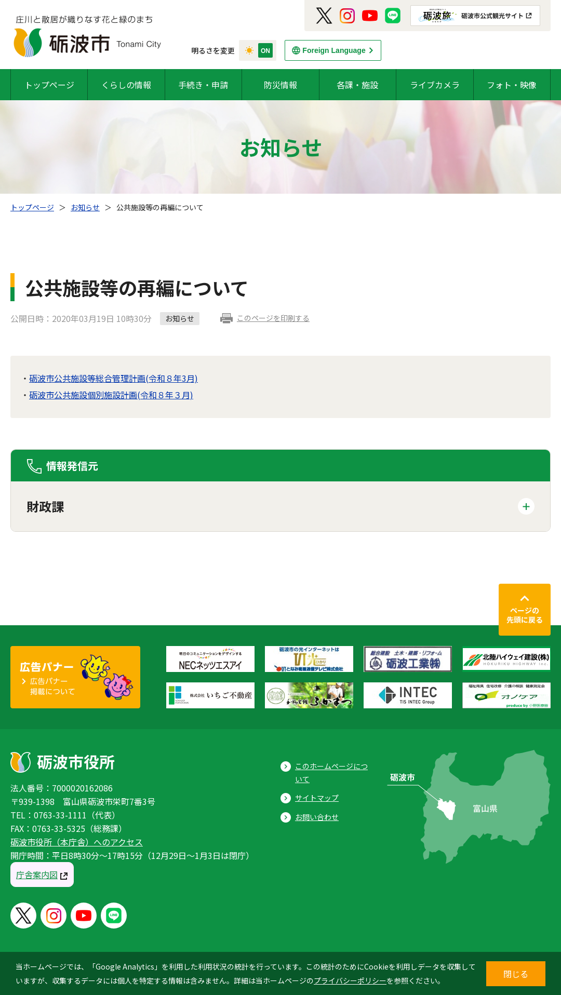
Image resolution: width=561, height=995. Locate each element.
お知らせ (85, 207)
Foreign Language (333, 50)
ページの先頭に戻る (524, 615)
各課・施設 (357, 84)
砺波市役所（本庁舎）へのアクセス (76, 842)
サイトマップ (317, 797)
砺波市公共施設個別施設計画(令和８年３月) (111, 394)
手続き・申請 (203, 84)
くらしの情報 (126, 84)
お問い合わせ (317, 817)
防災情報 (280, 84)
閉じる (515, 973)
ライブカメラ (435, 84)
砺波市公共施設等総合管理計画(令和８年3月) (113, 378)
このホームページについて (331, 772)
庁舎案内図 (37, 874)
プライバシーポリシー (350, 980)
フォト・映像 (512, 84)
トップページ (49, 84)
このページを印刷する (273, 318)
